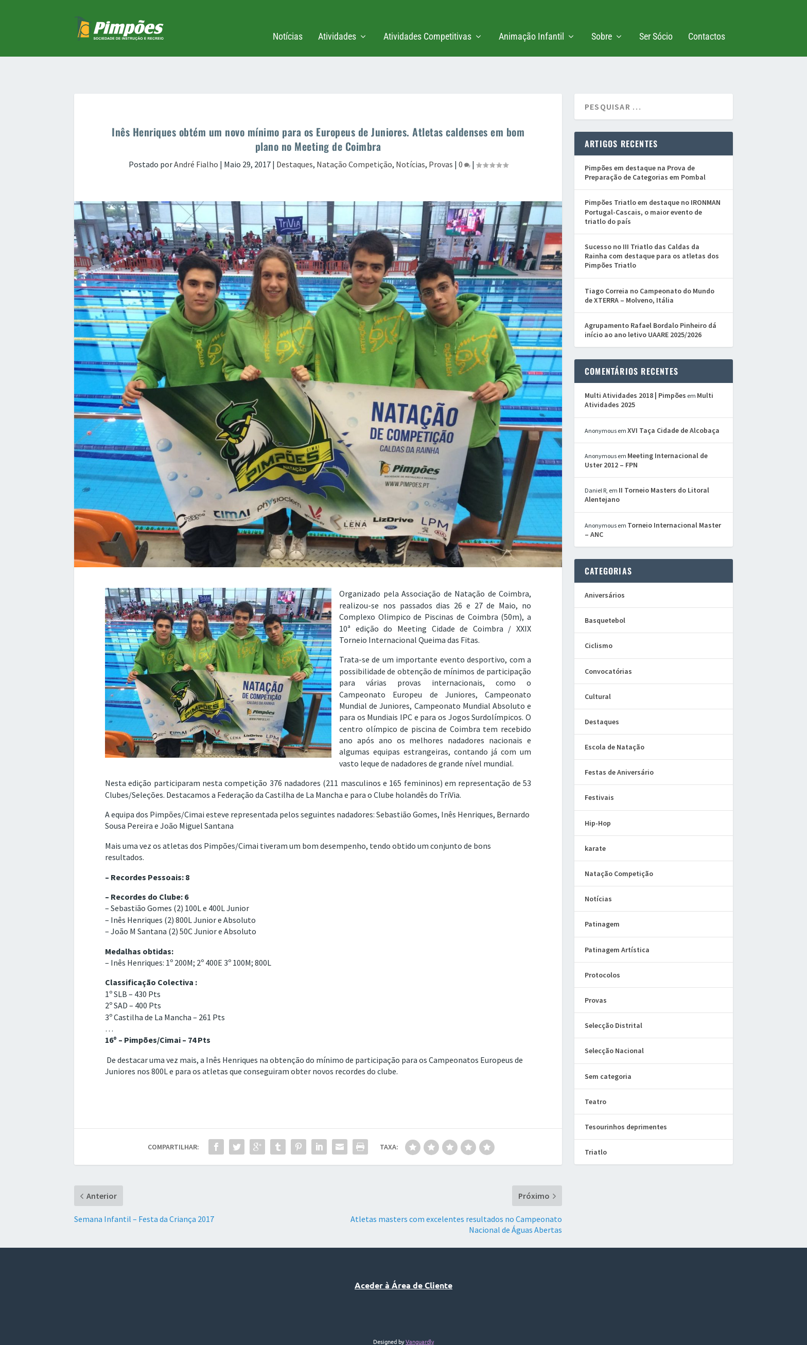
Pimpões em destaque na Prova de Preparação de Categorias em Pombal (645, 140)
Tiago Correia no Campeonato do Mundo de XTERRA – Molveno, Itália (649, 263)
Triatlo (596, 1120)
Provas (441, 132)
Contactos (706, 21)
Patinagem (602, 892)
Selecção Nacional (614, 1018)
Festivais (599, 765)
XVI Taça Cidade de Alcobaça (673, 398)
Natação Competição (354, 132)
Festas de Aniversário (619, 740)
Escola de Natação (614, 715)
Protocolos (602, 943)
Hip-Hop (598, 791)
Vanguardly (420, 1309)
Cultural (598, 664)
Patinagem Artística (617, 917)
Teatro (595, 1069)
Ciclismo (598, 613)
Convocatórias (608, 639)
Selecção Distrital (613, 993)
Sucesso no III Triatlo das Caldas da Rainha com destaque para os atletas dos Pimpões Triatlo (652, 224)
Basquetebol (605, 588)
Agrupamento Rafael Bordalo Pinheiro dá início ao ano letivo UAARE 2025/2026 (650, 298)
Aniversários (605, 563)
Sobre (601, 21)
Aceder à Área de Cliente (403, 1253)
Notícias (288, 21)
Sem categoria (608, 1044)
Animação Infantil (531, 21)
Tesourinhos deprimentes (626, 1094)
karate (595, 816)
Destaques (294, 132)
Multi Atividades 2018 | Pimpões (635, 363)
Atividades (337, 21)
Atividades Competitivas (427, 21)
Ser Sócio (656, 21)
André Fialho (196, 132)
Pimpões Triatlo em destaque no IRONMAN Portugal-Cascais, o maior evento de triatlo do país (653, 180)
